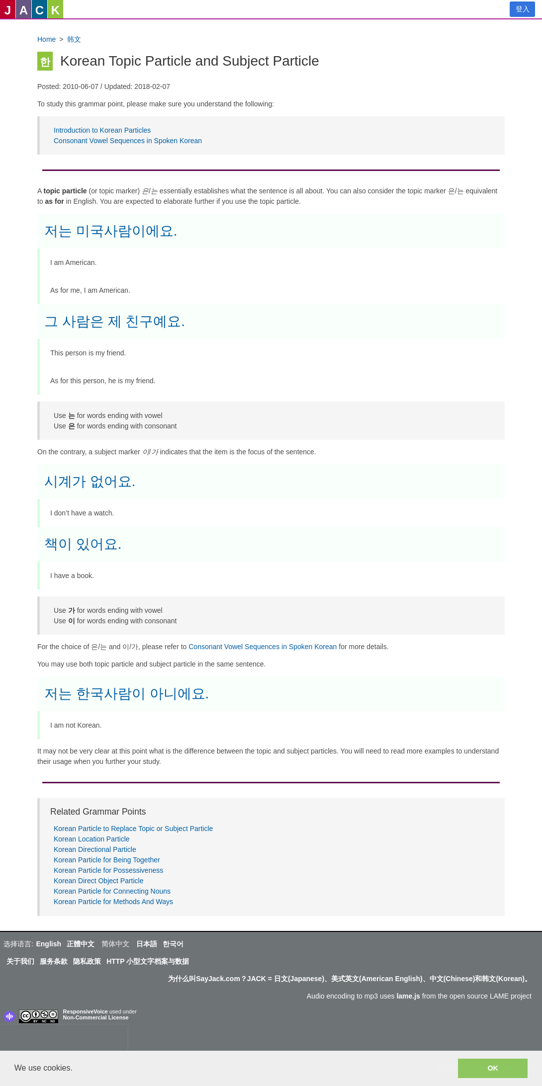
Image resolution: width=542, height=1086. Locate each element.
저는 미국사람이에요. (111, 231)
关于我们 (20, 961)
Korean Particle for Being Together (107, 860)
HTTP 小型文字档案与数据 (147, 961)
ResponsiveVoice (85, 1011)
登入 (523, 9)
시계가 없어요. (90, 481)
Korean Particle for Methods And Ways (113, 902)
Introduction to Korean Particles (102, 130)
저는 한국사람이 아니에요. (126, 693)
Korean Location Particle (92, 839)
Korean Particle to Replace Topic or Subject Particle (133, 829)
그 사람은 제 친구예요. (114, 321)
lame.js (408, 996)
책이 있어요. (83, 544)
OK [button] (492, 1068)
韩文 (74, 39)
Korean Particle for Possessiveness (108, 870)
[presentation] (63, 1040)
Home (46, 39)
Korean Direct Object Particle (99, 881)
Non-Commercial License (96, 1017)
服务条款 (54, 961)
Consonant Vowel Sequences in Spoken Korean (128, 141)
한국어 (173, 944)
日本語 (146, 944)
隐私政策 (87, 961)
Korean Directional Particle (95, 849)
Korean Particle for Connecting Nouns (112, 891)
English (48, 944)
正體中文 (80, 944)
